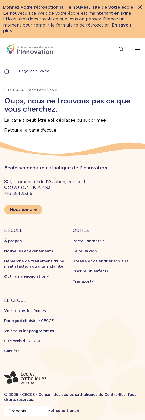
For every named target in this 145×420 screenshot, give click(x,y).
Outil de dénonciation (25, 276)
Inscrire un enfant (90, 271)
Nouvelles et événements (28, 251)
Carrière (12, 351)
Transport (82, 281)
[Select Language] (27, 411)
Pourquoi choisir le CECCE (29, 321)
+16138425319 (18, 193)
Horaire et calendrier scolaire (101, 261)
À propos (13, 241)
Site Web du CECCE (22, 341)
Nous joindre (23, 209)
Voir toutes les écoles (25, 311)
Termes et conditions (56, 410)
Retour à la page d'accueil (31, 130)
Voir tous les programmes (29, 331)
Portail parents (87, 241)
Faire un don (85, 251)
